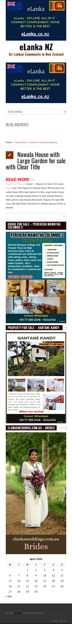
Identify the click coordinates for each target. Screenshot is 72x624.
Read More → (20, 179)
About (63, 621)
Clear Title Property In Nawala (26, 187)
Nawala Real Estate (33, 199)
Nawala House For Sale (35, 195)
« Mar (9, 596)
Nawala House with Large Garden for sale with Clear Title (35, 160)
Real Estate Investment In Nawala (32, 203)
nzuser (29, 183)
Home (9, 142)
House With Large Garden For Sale (28, 192)
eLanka (18, 613)
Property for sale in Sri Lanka (49, 183)
